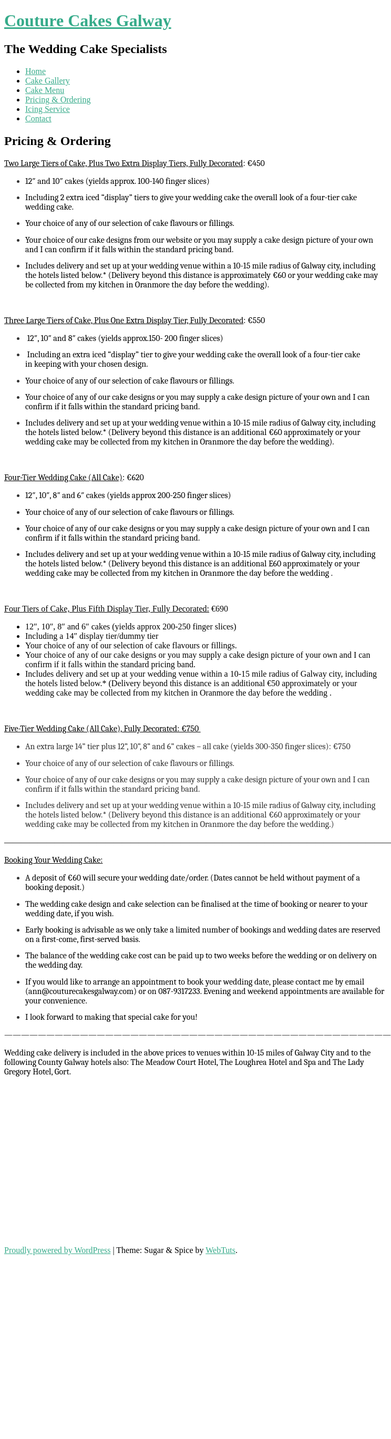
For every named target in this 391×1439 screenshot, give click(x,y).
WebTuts (220, 1250)
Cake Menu (44, 90)
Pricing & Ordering (57, 99)
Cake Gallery (47, 80)
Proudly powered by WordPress (57, 1250)
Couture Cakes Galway (87, 20)
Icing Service (47, 109)
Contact (38, 118)
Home (35, 71)
